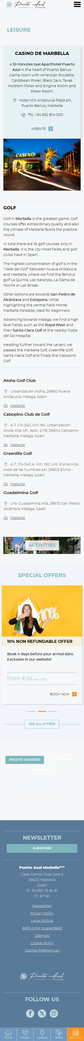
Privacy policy (42, 913)
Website (38, 129)
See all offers (42, 724)
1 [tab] (31, 711)
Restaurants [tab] (63, 759)
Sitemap (42, 935)
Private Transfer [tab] (24, 759)
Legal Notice (42, 921)
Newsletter (42, 906)
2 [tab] (42, 711)
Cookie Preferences (42, 950)
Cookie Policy (42, 943)
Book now (63, 694)
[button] (76, 1034)
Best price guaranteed (42, 928)
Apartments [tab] (42, 770)
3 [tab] (52, 711)
